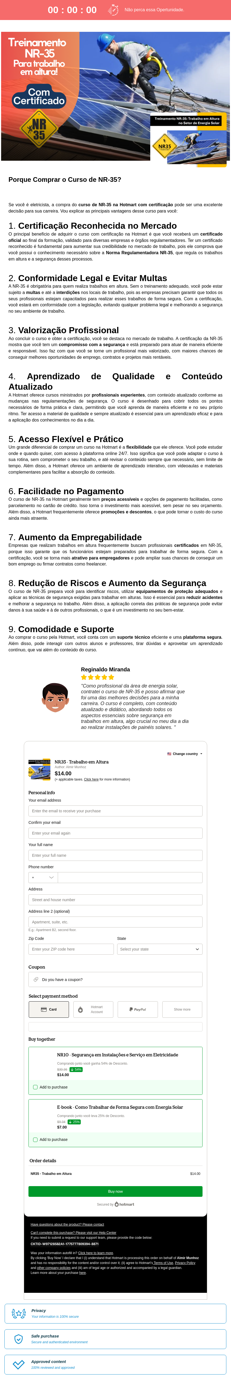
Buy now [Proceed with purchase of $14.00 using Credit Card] (115, 1191)
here (82, 1273)
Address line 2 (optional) (49, 911)
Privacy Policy (185, 1263)
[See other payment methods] (182, 1009)
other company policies (54, 1268)
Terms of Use (163, 1263)
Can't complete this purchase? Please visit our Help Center (73, 1233)
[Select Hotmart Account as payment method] (93, 1009)
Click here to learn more (95, 1253)
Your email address (44, 800)
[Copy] (64, 1243)
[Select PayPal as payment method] (138, 1009)
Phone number (41, 867)
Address (35, 889)
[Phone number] (130, 877)
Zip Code (36, 938)
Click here (91, 779)
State (121, 938)
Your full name (40, 844)
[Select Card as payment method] (49, 1009)
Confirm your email (44, 822)
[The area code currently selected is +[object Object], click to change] (43, 877)
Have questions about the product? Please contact (67, 1224)
